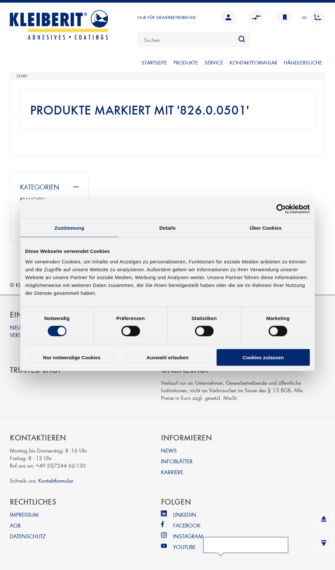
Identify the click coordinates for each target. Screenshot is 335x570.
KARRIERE (172, 471)
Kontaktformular (55, 480)
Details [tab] (167, 228)
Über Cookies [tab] (266, 228)
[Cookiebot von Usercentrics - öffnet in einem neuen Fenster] (281, 209)
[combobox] (193, 39)
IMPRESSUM (24, 514)
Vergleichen (256, 17)
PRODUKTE (185, 62)
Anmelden (228, 17)
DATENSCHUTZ (27, 536)
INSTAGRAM (188, 536)
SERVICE (213, 62)
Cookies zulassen (263, 357)
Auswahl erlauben (167, 357)
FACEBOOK (187, 525)
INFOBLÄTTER (177, 461)
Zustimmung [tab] (69, 228)
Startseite (154, 62)
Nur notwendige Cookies (72, 357)
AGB (15, 525)
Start (21, 76)
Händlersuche (303, 62)
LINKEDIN (184, 514)
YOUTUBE (184, 546)
